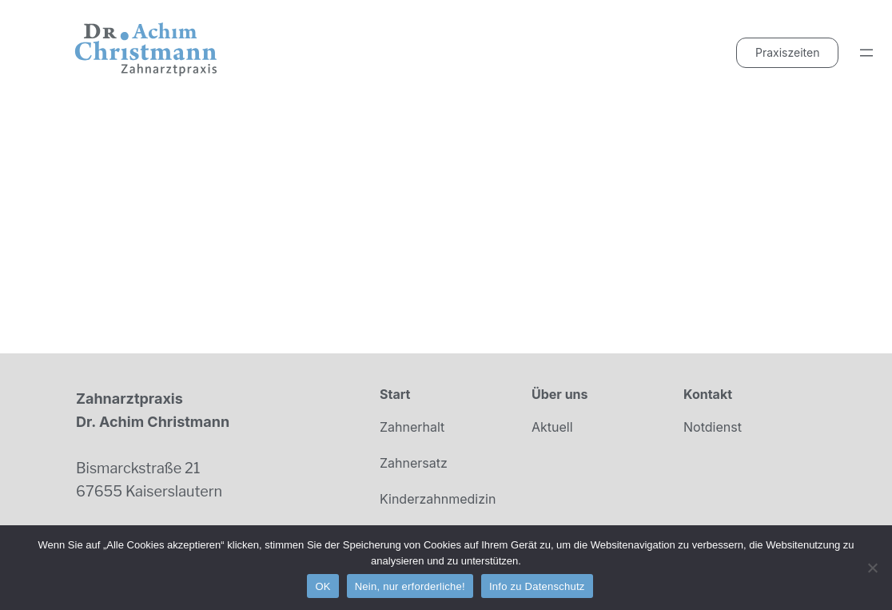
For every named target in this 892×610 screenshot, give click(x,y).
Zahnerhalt (412, 427)
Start (395, 394)
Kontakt (707, 394)
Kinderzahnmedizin (438, 499)
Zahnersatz (414, 463)
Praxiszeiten (787, 52)
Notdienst (712, 427)
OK (322, 586)
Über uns (560, 394)
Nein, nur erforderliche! (410, 586)
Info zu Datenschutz (537, 586)
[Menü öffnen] (866, 52)
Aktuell (552, 427)
